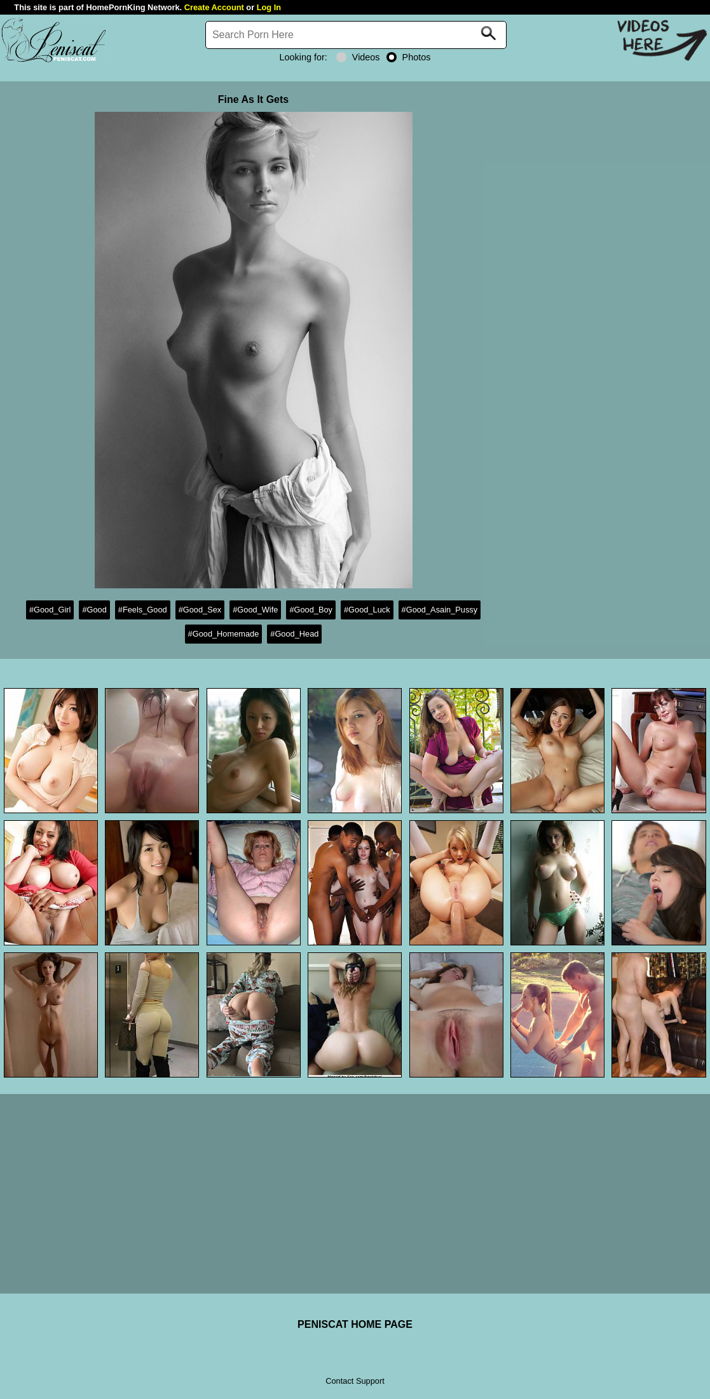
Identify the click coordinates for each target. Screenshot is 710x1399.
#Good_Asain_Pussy (440, 609)
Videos (358, 57)
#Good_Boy (310, 609)
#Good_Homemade (223, 634)
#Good (94, 609)
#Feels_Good (142, 609)
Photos (408, 57)
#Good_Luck (367, 609)
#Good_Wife (255, 609)
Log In (269, 7)
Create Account (214, 7)
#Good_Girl (50, 609)
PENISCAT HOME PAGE (355, 1324)
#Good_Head (294, 634)
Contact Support (354, 1381)
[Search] (356, 35)
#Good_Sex (200, 609)
